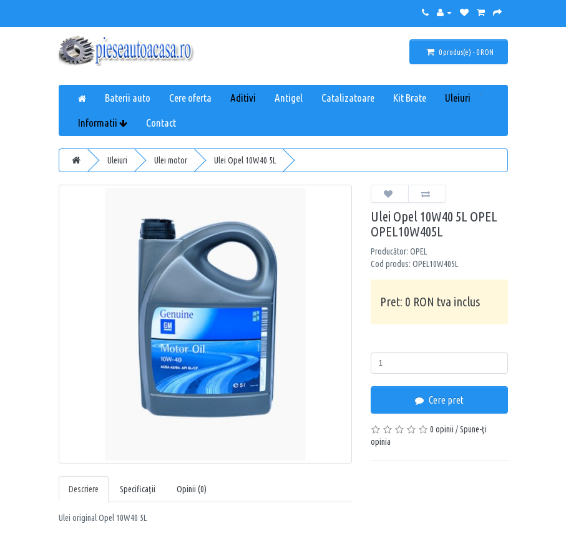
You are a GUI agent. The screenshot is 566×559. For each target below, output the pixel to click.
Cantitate (390, 343)
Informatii (102, 123)
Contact (161, 123)
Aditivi (243, 98)
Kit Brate (409, 98)
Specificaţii (137, 489)
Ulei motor (170, 160)
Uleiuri (458, 98)
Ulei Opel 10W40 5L (245, 160)
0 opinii (442, 429)
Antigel (289, 98)
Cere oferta (190, 98)
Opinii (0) (192, 489)
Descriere (84, 489)
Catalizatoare (347, 98)
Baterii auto (127, 98)
